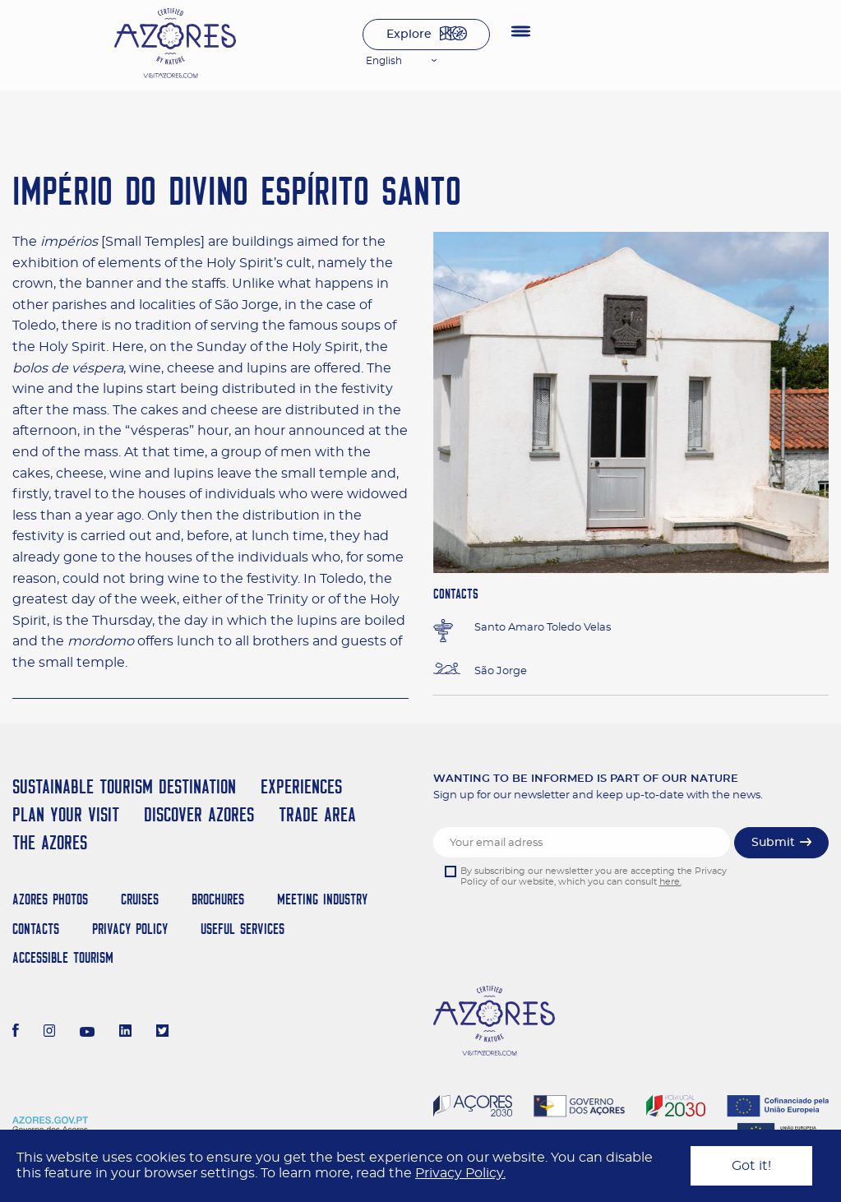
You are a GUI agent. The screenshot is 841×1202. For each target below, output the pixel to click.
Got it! (751, 1165)
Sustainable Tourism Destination (124, 786)
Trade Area (317, 814)
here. (670, 881)
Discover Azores (199, 814)
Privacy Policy (130, 928)
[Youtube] (87, 1032)
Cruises (140, 899)
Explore (409, 34)
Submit (773, 842)
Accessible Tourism (62, 957)
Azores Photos (50, 899)
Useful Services (242, 928)
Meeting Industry (322, 899)
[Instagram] (50, 1032)
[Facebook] (15, 1032)
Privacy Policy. (460, 1173)
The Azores (49, 842)
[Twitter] (162, 1032)
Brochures (218, 899)
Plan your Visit (65, 814)
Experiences (301, 786)
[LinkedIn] (125, 1032)
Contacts (35, 928)
